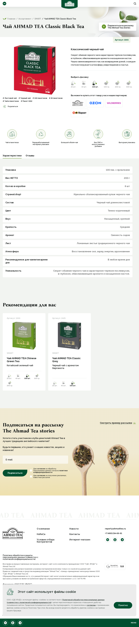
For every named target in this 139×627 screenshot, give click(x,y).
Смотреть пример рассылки (116, 423)
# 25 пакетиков (55, 98)
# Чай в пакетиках (11, 101)
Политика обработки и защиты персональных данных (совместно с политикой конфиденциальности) (20, 557)
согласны (91, 605)
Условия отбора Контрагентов (45, 540)
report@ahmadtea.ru (115, 529)
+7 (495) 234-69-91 (113, 533)
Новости (74, 528)
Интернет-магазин (79, 539)
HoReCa (41, 534)
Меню (133, 623)
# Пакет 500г (26, 101)
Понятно (123, 605)
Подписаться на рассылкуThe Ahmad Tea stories (121, 26)
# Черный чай (25, 98)
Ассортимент (4, 3)
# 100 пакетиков (40, 98)
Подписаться (15, 474)
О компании (43, 528)
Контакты (74, 534)
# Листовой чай (10, 98)
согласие (41, 470)
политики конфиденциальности (50, 473)
